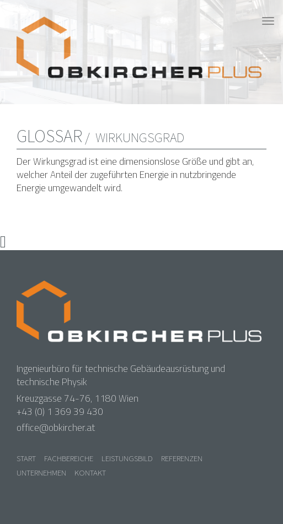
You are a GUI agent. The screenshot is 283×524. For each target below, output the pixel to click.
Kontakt (90, 472)
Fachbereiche (68, 458)
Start (26, 458)
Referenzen (181, 458)
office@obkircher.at (56, 427)
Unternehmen (41, 472)
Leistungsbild (127, 458)
